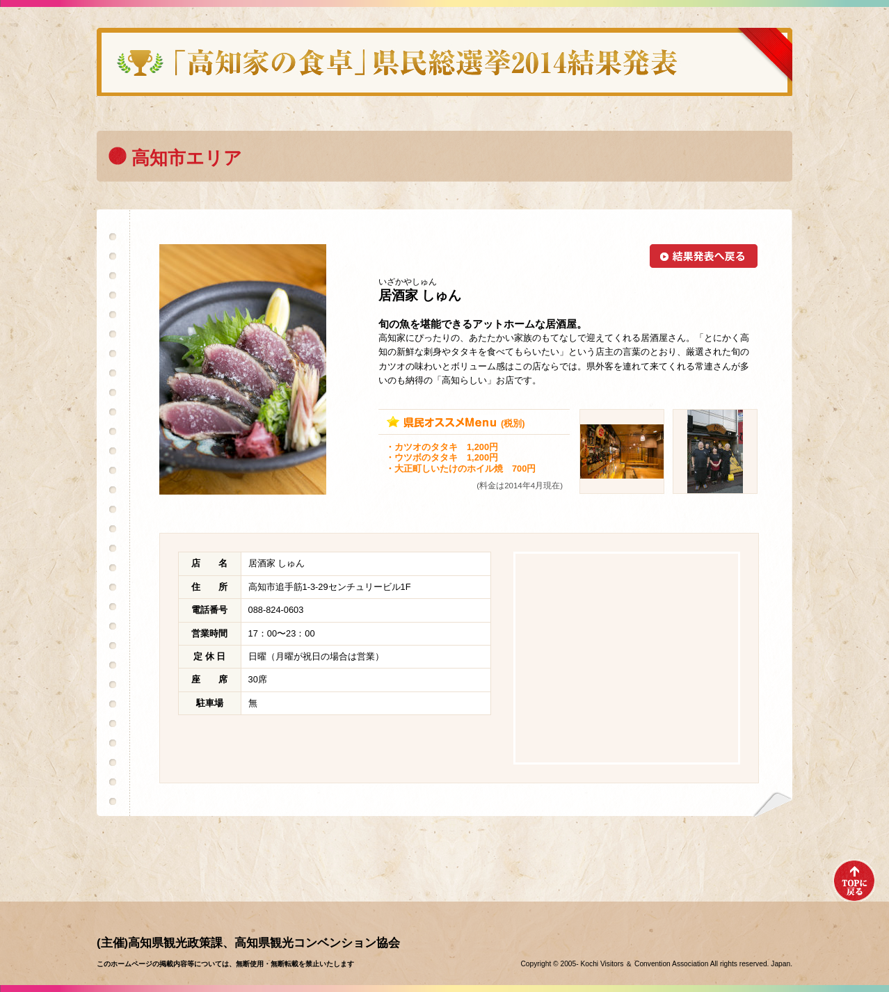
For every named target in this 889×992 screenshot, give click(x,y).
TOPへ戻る (854, 880)
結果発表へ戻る (704, 256)
